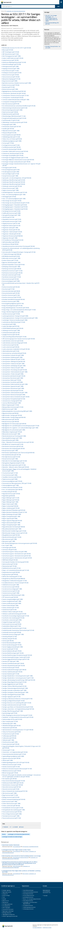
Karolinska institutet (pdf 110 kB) (11, 277)
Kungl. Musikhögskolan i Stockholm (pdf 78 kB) (15, 308)
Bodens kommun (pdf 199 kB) (10, 85)
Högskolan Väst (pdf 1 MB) (9, 238)
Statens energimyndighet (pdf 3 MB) (12, 599)
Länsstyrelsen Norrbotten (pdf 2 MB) (12, 378)
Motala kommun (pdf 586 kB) (10, 421)
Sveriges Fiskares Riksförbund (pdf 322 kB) (14, 686)
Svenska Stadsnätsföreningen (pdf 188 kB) (14, 669)
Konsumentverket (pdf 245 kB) (11, 293)
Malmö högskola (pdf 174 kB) (10, 405)
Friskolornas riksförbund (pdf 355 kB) (12, 153)
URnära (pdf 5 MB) (7, 760)
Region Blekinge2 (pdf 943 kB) (10, 500)
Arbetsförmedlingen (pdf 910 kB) (11, 64)
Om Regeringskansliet (7, 904)
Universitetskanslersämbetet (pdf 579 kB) (14, 754)
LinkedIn (16, 827)
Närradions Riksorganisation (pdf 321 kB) (14, 465)
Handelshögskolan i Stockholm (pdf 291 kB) (14, 192)
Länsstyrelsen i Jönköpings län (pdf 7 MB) (14, 366)
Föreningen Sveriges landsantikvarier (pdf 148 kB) (16, 162)
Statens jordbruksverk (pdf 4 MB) (11, 603)
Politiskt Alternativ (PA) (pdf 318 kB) (12, 487)
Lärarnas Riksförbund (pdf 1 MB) (11, 403)
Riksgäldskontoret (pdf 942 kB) (11, 535)
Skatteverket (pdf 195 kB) (9, 566)
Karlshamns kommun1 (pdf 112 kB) (12, 271)
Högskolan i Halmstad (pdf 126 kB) (12, 232)
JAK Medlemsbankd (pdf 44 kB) (11, 256)
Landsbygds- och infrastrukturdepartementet (15, 11)
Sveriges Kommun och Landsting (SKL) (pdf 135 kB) (16, 703)
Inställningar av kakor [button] (47, 927)
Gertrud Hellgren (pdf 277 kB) (10, 174)
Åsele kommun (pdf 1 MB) (9, 801)
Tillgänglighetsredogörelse (8, 914)
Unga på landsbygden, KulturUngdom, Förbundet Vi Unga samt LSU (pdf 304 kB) (21, 747)
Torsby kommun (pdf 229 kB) (10, 734)
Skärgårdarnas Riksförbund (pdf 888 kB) (13, 578)
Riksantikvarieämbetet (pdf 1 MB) (11, 529)
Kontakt (4, 899)
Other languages (6, 907)
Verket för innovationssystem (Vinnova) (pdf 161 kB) (17, 769)
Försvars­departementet (28, 895)
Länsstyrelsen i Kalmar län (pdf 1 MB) (12, 368)
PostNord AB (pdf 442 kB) (9, 491)
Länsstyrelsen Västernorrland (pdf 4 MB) (13, 394)
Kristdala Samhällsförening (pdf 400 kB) (13, 299)
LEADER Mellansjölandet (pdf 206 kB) (12, 328)
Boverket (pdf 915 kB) (8, 87)
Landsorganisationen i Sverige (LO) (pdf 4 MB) (15, 316)
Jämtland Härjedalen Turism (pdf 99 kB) (13, 264)
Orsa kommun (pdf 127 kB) (10, 473)
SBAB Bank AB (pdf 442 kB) (10, 560)
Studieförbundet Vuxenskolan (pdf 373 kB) (14, 628)
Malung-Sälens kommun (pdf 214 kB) (12, 407)
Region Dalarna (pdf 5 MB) (9, 504)
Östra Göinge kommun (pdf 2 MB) (12, 814)
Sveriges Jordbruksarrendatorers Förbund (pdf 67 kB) (17, 699)
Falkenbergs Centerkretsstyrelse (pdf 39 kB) (14, 122)
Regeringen (16, 858)
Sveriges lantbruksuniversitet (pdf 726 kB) (14, 705)
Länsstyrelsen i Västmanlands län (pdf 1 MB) (14, 372)
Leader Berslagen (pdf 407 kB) (10, 326)
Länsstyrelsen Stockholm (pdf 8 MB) (12, 382)
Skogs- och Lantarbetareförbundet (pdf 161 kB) (15, 570)
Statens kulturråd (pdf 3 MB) (10, 605)
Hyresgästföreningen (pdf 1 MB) (11, 215)
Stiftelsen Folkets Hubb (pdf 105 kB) (12, 612)
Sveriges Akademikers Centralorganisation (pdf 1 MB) (17, 676)
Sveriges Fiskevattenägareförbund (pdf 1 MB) (15, 688)
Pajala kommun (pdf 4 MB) (9, 479)
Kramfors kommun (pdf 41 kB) (11, 295)
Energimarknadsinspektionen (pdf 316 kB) (14, 118)
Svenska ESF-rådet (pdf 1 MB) (10, 661)
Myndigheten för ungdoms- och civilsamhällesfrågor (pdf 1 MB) (20, 428)
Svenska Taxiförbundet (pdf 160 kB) (12, 672)
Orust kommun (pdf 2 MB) (9, 475)
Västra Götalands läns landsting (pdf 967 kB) (14, 791)
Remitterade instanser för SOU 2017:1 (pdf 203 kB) (16, 48)
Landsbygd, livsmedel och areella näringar (12, 836)
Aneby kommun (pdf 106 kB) (10, 60)
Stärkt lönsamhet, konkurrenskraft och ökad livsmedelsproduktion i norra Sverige (21, 856)
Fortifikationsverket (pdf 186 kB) (11, 147)
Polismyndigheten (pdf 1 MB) (10, 485)
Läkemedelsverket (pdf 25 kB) (10, 351)
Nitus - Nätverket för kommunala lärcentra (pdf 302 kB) (18, 442)
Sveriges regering (6, 890)
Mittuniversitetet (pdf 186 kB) (10, 419)
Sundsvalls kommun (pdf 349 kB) (11, 632)
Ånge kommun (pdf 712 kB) (10, 795)
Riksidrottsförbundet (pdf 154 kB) (11, 537)
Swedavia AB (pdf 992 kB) (9, 638)
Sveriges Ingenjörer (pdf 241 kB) (11, 696)
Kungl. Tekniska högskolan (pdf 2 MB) (13, 312)
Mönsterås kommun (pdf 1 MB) (11, 434)
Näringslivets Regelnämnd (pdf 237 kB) (13, 463)
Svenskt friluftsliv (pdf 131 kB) (10, 674)
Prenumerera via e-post (7, 909)
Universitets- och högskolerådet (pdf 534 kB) (15, 752)
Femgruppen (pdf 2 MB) (9, 124)
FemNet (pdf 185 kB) (8, 128)
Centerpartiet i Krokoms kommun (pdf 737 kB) (15, 95)
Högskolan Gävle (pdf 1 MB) (10, 227)
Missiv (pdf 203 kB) (7, 50)
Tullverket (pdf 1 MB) (8, 740)
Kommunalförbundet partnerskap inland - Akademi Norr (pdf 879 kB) (20, 284)
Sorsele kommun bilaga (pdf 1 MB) (12, 589)
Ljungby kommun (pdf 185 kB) (10, 334)
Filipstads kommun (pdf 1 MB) (10, 130)
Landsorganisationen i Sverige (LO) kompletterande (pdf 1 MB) (20, 318)
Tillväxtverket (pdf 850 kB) (9, 727)
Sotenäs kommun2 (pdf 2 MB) (10, 593)
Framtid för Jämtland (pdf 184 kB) (11, 149)
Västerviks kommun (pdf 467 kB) (11, 787)
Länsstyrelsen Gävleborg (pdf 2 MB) (12, 357)
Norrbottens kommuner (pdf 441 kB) (12, 446)
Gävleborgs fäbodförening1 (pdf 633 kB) (13, 180)
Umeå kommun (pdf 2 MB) (9, 742)
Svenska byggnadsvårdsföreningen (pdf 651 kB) (15, 659)
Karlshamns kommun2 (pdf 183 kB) (12, 273)
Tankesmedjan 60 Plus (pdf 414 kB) (12, 719)
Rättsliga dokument (24, 857)
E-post (22, 827)
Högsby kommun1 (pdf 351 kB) (11, 223)
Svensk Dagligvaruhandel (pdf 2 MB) (12, 647)
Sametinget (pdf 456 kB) (9, 547)
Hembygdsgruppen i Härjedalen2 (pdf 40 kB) (15, 207)
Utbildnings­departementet (29, 907)
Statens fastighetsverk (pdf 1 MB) (11, 601)
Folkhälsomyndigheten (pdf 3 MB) (11, 141)
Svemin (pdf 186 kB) (8, 641)
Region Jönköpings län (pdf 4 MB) (11, 514)
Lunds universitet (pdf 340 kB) (10, 347)
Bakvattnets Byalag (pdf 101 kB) (11, 79)
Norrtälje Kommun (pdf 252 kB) (11, 457)
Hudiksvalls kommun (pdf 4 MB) (11, 213)
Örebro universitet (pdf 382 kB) (11, 805)
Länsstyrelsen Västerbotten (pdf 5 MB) (13, 388)
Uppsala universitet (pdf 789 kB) (11, 758)
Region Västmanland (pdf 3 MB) (11, 522)
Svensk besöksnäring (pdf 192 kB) (11, 645)
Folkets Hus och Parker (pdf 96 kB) (12, 139)
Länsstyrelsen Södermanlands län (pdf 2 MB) (15, 384)
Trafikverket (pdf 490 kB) (9, 738)
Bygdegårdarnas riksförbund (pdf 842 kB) (14, 91)
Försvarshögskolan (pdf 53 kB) (11, 169)
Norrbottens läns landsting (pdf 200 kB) (13, 448)
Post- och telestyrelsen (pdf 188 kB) (12, 489)
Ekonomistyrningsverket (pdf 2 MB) (12, 110)
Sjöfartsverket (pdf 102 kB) (9, 564)
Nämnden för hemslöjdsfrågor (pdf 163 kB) (14, 461)
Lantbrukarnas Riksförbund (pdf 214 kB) (13, 322)
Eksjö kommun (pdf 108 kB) (10, 112)
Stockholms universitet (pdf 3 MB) (12, 620)
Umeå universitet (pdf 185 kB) (10, 744)
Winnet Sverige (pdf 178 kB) (10, 773)
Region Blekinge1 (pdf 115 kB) (10, 498)
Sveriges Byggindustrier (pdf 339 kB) (12, 684)
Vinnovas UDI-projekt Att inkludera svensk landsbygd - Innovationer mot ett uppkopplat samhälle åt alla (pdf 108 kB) (21, 775)
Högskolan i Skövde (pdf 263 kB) (11, 234)
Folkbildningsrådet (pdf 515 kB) (11, 137)
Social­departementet (28, 905)
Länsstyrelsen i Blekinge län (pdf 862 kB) (13, 361)
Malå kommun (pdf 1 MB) (9, 409)
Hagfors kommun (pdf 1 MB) (10, 190)
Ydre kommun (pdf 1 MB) (9, 793)
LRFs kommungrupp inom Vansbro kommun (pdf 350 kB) (18, 339)
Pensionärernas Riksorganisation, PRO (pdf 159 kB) (16, 483)
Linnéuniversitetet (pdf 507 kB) (11, 332)
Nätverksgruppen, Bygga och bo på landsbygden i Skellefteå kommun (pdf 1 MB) (19, 470)
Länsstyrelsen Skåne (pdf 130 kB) (11, 380)
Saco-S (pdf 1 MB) (7, 545)
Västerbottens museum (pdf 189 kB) (12, 785)
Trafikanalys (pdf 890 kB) (9, 736)
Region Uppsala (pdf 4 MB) (9, 518)
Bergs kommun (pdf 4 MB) (9, 81)
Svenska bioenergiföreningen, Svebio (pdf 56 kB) (16, 657)
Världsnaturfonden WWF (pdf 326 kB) (12, 783)
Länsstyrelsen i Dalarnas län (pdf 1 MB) (13, 363)
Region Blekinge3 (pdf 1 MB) (10, 502)
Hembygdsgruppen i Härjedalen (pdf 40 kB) (14, 205)
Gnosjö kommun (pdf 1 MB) (10, 176)
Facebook (6, 827)
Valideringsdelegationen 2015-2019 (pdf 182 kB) (15, 762)
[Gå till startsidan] (6, 2)
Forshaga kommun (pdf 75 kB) (11, 145)
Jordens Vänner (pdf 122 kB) (10, 260)
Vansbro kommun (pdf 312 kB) (11, 766)
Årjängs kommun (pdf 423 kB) (10, 797)
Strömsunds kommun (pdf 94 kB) (11, 624)
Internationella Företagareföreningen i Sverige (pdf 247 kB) (18, 252)
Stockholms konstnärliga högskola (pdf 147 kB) (15, 616)
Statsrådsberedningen (33, 846)
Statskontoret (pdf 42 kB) (9, 609)
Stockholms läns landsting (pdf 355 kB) (13, 618)
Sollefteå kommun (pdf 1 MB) (10, 585)
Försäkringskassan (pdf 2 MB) (10, 172)
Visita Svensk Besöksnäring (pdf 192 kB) (13, 781)
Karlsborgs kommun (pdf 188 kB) (11, 269)
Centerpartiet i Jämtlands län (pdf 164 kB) (14, 93)
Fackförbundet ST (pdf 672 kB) (10, 120)
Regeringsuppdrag (17, 866)
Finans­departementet (28, 893)
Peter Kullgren (25, 851)
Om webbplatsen (6, 906)
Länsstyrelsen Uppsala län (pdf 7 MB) (12, 386)
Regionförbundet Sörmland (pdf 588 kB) (13, 527)
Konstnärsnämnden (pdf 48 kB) (11, 291)
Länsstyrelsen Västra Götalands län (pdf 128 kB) (15, 397)
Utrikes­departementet (28, 909)
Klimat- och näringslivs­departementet (32, 899)
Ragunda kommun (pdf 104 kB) (11, 493)
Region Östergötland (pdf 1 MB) (11, 525)
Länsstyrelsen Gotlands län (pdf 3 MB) (13, 355)
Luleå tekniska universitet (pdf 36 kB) (12, 341)
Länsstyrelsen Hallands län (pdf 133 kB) (13, 359)
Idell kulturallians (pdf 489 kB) (10, 242)
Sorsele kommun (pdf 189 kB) (10, 587)
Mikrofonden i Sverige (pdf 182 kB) (12, 415)
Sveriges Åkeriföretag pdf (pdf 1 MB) (12, 711)
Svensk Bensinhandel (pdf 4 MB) (11, 643)
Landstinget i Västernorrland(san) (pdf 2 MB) (14, 320)
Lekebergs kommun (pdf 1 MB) (11, 330)
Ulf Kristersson (26, 846)
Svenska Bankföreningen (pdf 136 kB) (13, 653)
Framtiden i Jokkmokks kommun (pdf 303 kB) (15, 151)
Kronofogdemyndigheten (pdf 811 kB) (13, 303)
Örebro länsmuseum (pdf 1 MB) (11, 803)
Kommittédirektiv (16, 857)
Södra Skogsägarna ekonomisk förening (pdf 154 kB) (17, 715)
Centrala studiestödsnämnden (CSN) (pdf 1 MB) (15, 99)
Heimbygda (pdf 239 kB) (9, 196)
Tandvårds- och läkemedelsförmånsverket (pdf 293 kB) (17, 717)
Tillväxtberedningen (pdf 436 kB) (11, 725)
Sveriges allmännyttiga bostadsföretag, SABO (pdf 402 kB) (18, 680)
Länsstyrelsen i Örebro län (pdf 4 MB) (12, 374)
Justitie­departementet (28, 897)
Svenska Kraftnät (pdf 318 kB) (10, 667)
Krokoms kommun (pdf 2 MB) (10, 301)
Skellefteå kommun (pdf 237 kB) (11, 568)
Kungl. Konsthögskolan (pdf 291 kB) (12, 305)
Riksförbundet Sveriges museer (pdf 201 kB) (14, 533)
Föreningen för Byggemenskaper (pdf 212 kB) (15, 157)
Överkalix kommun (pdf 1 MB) (10, 816)
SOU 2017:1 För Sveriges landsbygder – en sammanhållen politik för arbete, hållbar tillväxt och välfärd (51, 18)
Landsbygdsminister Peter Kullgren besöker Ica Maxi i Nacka (16, 849)
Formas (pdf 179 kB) (8, 143)
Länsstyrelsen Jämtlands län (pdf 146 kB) (13, 376)
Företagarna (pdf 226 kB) (9, 167)
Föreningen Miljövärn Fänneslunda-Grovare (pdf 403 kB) (18, 159)
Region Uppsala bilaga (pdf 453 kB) (12, 520)
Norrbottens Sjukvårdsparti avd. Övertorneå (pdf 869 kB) (18, 452)
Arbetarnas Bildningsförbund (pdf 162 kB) (14, 62)
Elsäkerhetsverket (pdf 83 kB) (10, 114)
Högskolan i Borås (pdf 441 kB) (11, 230)
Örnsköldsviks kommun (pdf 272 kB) (12, 808)
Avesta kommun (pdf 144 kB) (10, 75)
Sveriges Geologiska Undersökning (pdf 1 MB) (15, 692)
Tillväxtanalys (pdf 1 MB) (9, 723)
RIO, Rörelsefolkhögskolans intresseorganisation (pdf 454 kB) (19, 543)
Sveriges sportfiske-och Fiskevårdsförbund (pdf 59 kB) (17, 707)
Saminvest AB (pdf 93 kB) (9, 549)
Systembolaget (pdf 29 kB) (9, 713)
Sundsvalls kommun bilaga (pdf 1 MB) (13, 634)
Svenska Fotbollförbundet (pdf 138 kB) (13, 663)
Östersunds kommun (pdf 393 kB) (12, 812)
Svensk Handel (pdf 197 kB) (10, 649)
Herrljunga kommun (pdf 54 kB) (11, 211)
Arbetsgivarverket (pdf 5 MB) (10, 66)
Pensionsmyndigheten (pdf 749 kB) (12, 481)
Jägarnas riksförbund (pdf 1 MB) (11, 262)
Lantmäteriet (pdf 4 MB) (9, 324)
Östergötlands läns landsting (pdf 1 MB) (13, 810)
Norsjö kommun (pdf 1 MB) (10, 450)
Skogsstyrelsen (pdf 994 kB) (10, 574)
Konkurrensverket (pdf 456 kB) (11, 287)
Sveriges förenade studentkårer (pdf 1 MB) (14, 690)
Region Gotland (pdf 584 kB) (10, 506)
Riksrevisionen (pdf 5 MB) (9, 539)
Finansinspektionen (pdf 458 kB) (11, 135)
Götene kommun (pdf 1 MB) (10, 188)
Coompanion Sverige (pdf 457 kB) (11, 102)
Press (3, 897)
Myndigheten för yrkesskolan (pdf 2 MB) (13, 430)
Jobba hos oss (5, 900)
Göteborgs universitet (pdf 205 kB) (12, 186)
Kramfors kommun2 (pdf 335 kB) (11, 297)
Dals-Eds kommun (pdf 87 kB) (10, 104)
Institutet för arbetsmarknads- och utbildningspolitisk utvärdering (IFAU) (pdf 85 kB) (21, 249)
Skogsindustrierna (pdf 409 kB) (11, 572)
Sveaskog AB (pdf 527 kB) (9, 636)
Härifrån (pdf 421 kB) (8, 217)
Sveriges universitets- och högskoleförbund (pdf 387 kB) (18, 709)
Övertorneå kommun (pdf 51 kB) (11, 818)
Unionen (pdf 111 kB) (8, 750)
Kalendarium (5, 902)
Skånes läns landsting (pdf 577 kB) (12, 576)
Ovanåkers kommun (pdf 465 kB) (11, 477)
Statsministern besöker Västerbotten (10, 845)
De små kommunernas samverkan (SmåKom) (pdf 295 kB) (18, 106)
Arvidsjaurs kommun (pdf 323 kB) (11, 72)
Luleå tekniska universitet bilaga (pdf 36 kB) (14, 343)
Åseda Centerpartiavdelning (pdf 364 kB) (13, 799)
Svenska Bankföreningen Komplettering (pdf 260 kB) (17, 655)
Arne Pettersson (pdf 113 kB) (10, 70)
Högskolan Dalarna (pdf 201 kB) (11, 225)
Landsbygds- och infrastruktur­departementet (30, 903)
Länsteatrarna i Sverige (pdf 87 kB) (12, 401)
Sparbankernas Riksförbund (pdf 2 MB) (13, 595)
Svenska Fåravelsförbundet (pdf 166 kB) (13, 665)
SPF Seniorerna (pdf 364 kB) (10, 597)
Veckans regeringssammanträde (9, 916)
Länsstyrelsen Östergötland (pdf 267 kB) (13, 399)
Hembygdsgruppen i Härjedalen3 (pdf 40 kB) (15, 209)
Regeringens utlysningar (8, 911)
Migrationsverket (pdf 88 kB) (10, 413)
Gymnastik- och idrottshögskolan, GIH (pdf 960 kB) (16, 178)
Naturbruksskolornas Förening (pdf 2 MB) (14, 436)
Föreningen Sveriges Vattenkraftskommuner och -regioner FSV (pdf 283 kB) (21, 164)
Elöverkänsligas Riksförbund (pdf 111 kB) (13, 116)
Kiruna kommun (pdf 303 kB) (10, 279)
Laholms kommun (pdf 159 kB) (11, 314)
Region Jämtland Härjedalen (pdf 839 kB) (13, 510)
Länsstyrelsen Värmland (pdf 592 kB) (12, 390)
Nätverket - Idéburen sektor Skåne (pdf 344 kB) (15, 467)
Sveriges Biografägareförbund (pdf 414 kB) (14, 682)
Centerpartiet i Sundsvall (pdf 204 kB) (12, 97)
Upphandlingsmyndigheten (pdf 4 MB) (13, 756)
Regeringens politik (6, 892)
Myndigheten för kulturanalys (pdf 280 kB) (14, 423)
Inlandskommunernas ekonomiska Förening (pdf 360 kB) (18, 246)
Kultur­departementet (28, 900)
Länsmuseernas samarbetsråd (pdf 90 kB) (14, 353)
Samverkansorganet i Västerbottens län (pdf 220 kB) (17, 558)
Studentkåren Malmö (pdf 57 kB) (11, 626)
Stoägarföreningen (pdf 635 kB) (11, 622)
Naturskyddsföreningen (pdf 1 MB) (12, 438)
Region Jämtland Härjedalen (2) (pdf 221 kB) (14, 512)
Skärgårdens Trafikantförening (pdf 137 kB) (14, 580)
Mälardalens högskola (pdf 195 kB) (12, 432)
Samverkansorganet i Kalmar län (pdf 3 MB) (14, 551)
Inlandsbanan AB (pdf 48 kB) (10, 244)
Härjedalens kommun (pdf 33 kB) (11, 219)
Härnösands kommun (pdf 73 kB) (11, 221)
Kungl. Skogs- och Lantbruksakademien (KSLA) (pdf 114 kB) (19, 310)
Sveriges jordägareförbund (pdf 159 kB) (13, 701)
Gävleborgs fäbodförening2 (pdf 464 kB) (13, 182)
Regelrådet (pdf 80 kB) (8, 496)
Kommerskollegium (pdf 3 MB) (11, 281)
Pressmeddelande (16, 846)
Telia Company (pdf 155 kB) (10, 721)
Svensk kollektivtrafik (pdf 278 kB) (11, 651)
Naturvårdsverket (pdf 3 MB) (10, 440)
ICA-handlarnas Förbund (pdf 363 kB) (12, 240)
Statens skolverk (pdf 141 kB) (10, 607)
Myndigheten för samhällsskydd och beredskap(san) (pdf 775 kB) (20, 426)
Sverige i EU (5, 893)
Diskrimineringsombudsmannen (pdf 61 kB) (14, 108)
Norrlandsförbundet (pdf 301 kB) (11, 455)
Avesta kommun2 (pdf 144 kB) (10, 77)
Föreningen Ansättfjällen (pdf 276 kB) (12, 155)
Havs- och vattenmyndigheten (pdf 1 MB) (13, 194)
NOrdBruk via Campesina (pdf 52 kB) (12, 444)
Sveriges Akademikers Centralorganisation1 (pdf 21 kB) (18, 678)
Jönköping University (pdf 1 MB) (11, 266)
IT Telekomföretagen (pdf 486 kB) (11, 254)
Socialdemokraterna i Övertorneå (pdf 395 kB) (15, 583)
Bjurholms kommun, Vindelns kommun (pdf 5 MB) (16, 83)
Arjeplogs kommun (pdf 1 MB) (10, 68)
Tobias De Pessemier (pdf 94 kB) (11, 732)
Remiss (4, 834)
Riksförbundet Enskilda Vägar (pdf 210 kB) (14, 531)
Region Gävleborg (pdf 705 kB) (10, 508)
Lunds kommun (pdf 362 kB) (10, 345)
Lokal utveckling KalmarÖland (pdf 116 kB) (14, 336)
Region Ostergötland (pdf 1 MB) (11, 516)
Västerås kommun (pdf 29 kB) (10, 789)
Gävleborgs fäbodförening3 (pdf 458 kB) (13, 184)
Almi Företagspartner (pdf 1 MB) (11, 56)
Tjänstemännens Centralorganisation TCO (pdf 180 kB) (17, 730)
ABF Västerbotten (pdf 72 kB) (10, 54)
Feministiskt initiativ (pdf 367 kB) (11, 126)
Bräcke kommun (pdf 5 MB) (10, 89)
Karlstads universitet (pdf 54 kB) (11, 275)
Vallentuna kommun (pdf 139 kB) (11, 764)
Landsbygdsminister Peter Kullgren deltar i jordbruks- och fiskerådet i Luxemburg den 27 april (21, 871)
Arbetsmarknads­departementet (30, 892)
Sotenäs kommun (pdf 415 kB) (11, 591)
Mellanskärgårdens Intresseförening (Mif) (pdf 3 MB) (17, 411)
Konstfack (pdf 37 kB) (8, 289)
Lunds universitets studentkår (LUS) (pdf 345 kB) (16, 349)
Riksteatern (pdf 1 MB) (8, 541)
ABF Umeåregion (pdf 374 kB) (10, 52)
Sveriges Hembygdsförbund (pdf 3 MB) (13, 694)
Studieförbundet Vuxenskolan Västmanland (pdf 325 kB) (18, 630)
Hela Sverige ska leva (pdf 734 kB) (11, 201)
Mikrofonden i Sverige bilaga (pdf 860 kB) (14, 417)
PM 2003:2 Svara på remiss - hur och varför (52, 47)
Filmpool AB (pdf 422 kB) (9, 133)
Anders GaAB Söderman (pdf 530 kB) (12, 58)
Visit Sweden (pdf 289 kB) (9, 779)
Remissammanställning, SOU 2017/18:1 (52, 23)
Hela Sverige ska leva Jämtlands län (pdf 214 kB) (15, 203)
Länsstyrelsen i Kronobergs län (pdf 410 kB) (14, 370)
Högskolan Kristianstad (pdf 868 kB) (12, 236)
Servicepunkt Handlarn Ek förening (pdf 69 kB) (15, 562)
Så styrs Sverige (6, 895)
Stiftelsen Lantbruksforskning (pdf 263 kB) (14, 614)
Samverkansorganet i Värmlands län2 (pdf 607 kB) (16, 556)
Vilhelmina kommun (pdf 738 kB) (11, 771)
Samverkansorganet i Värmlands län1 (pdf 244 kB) (16, 554)
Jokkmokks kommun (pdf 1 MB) (11, 258)
